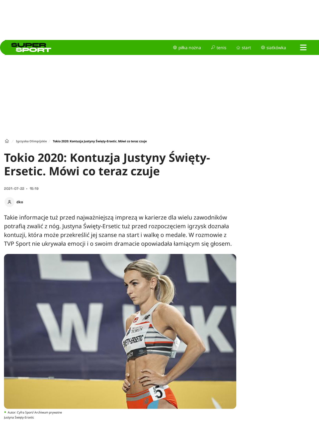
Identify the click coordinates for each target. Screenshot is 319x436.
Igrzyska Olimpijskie (31, 141)
